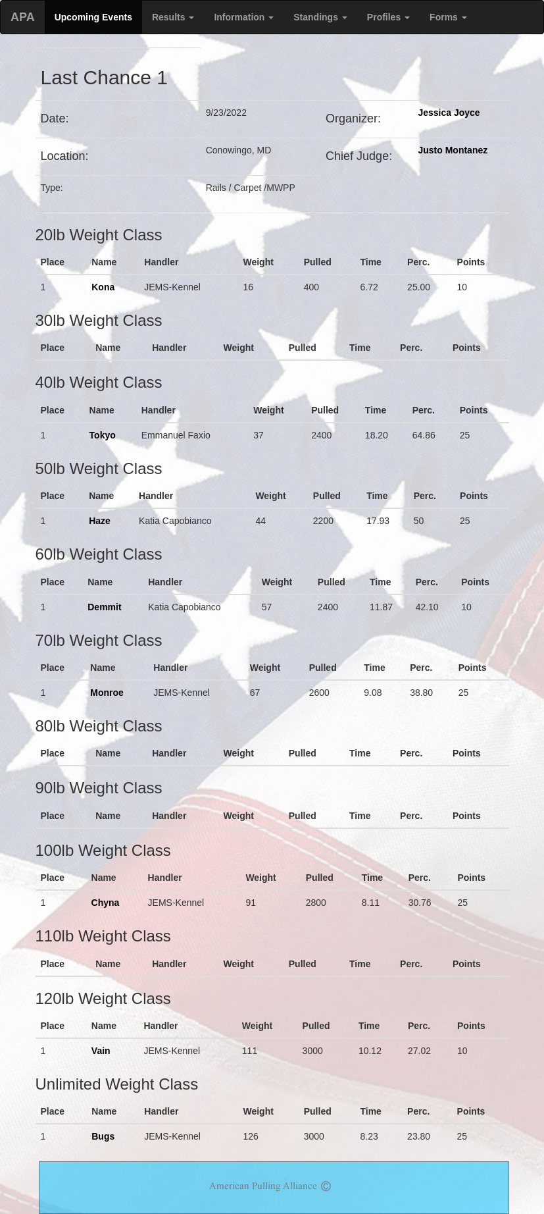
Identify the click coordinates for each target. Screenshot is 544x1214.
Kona (102, 287)
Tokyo (102, 435)
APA (23, 17)
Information (244, 17)
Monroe (107, 692)
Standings (320, 17)
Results (173, 17)
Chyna (105, 902)
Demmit (104, 607)
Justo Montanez (452, 150)
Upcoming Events (93, 17)
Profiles (388, 17)
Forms (448, 17)
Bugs (102, 1136)
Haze (100, 520)
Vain (101, 1050)
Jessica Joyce (449, 112)
